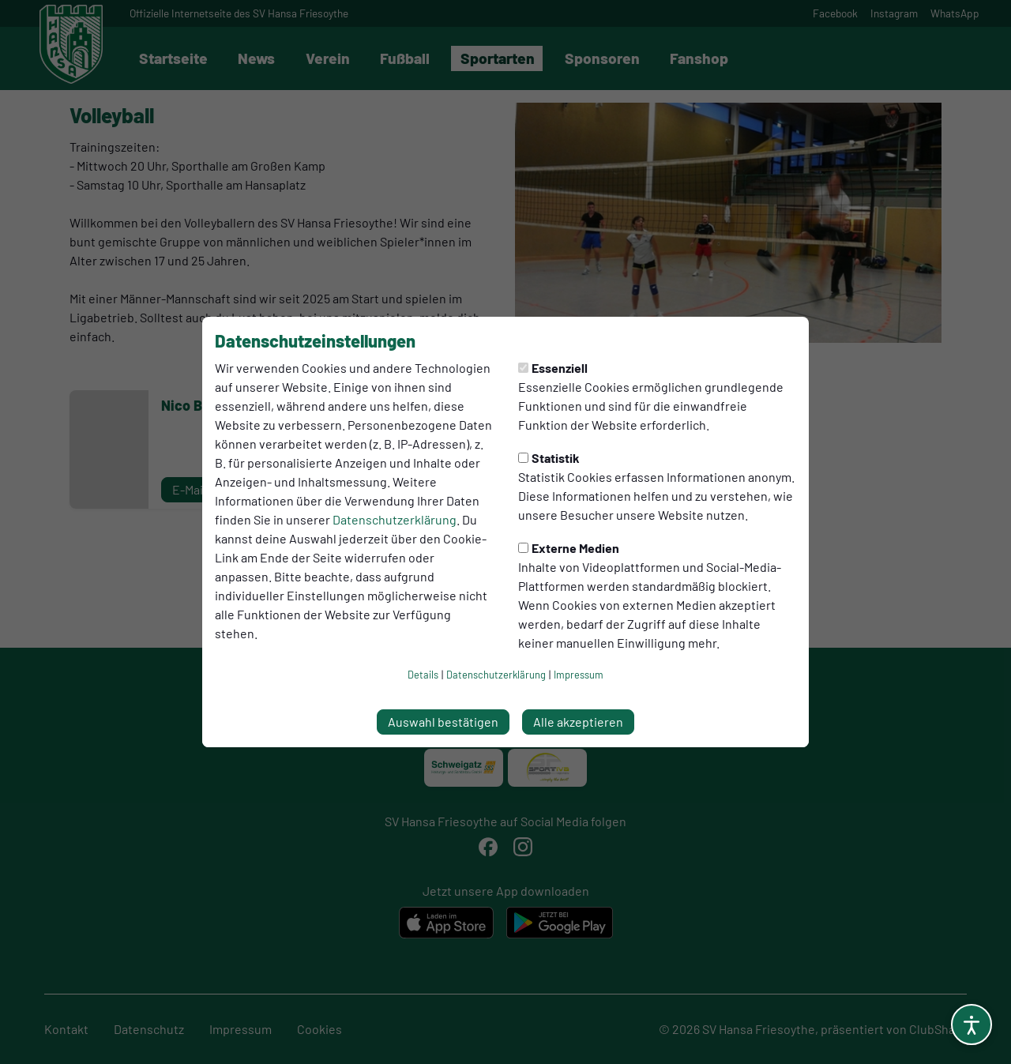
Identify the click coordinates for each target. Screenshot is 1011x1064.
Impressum (578, 674)
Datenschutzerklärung (395, 519)
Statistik (549, 457)
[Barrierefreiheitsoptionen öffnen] (971, 1024)
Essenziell (553, 367)
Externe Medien (568, 547)
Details (423, 674)
